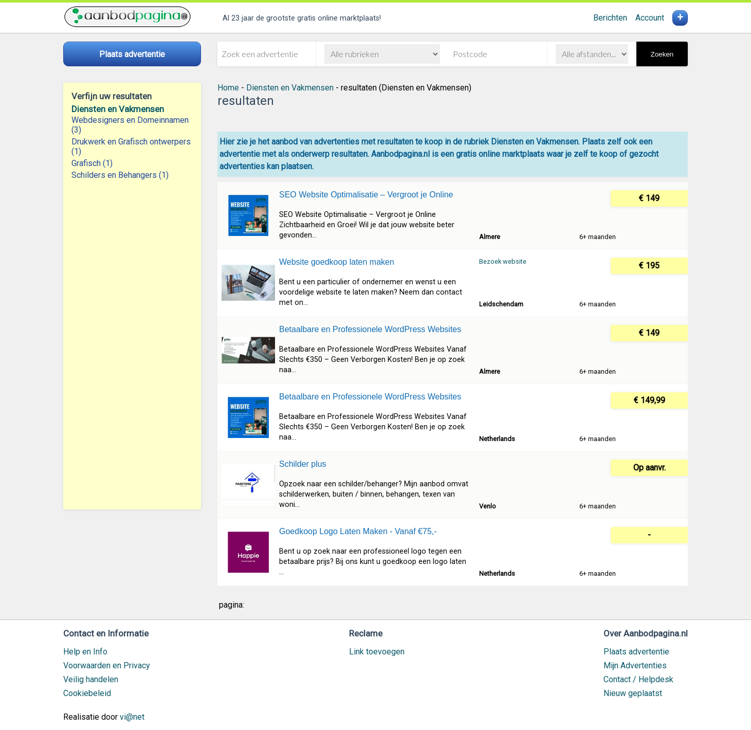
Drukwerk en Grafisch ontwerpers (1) (131, 146)
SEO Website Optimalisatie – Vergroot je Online (366, 194)
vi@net (132, 717)
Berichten (610, 18)
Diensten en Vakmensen (117, 109)
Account (649, 18)
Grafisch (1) (92, 163)
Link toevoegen (377, 651)
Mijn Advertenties (635, 665)
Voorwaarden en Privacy (106, 665)
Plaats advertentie (636, 651)
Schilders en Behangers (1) (120, 175)
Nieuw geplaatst (632, 693)
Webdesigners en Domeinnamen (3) (130, 125)
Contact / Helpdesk (638, 679)
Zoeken (662, 54)
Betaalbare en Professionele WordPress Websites (370, 329)
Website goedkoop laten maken (336, 262)
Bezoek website (502, 261)
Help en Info (85, 651)
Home (228, 88)
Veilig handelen (90, 679)
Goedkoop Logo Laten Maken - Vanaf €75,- (358, 531)
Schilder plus (302, 464)
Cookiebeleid (87, 693)
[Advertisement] (132, 345)
